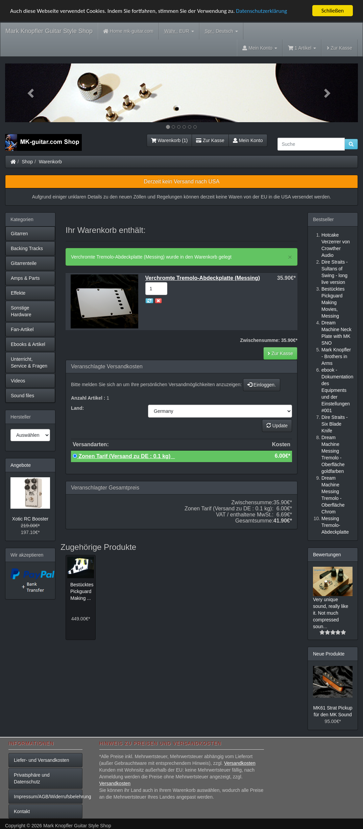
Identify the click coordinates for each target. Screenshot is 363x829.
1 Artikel (302, 48)
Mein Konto (248, 140)
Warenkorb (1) (169, 140)
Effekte (18, 293)
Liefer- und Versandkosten (41, 760)
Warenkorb (50, 161)
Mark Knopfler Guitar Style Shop (49, 31)
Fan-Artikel (22, 329)
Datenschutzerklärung (261, 11)
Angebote (20, 465)
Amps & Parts (25, 278)
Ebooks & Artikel (28, 344)
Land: (77, 408)
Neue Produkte (328, 654)
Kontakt (22, 811)
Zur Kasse (339, 48)
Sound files (22, 395)
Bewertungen (327, 554)
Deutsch (221, 31)
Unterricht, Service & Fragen (29, 362)
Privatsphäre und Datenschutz (32, 778)
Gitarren (19, 233)
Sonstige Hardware (21, 311)
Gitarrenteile (24, 263)
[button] (31, 92)
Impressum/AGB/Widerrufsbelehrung (48, 796)
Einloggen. (261, 384)
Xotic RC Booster (30, 519)
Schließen (332, 10)
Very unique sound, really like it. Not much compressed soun (330, 613)
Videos (18, 380)
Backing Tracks (27, 248)
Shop (27, 161)
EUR (179, 31)
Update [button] (277, 425)
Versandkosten (240, 763)
